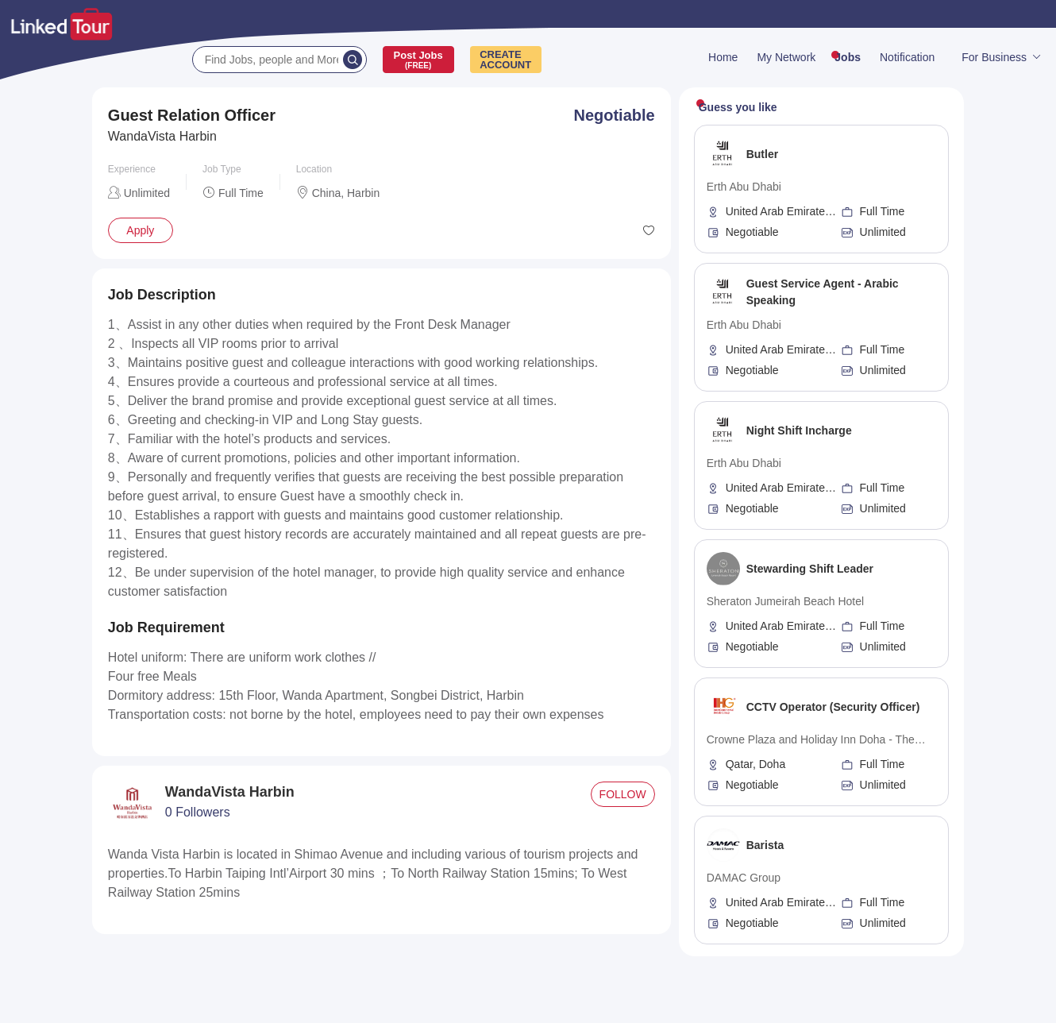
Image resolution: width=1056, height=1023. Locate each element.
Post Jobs (418, 59)
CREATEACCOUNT (505, 59)
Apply (140, 230)
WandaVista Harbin (162, 136)
